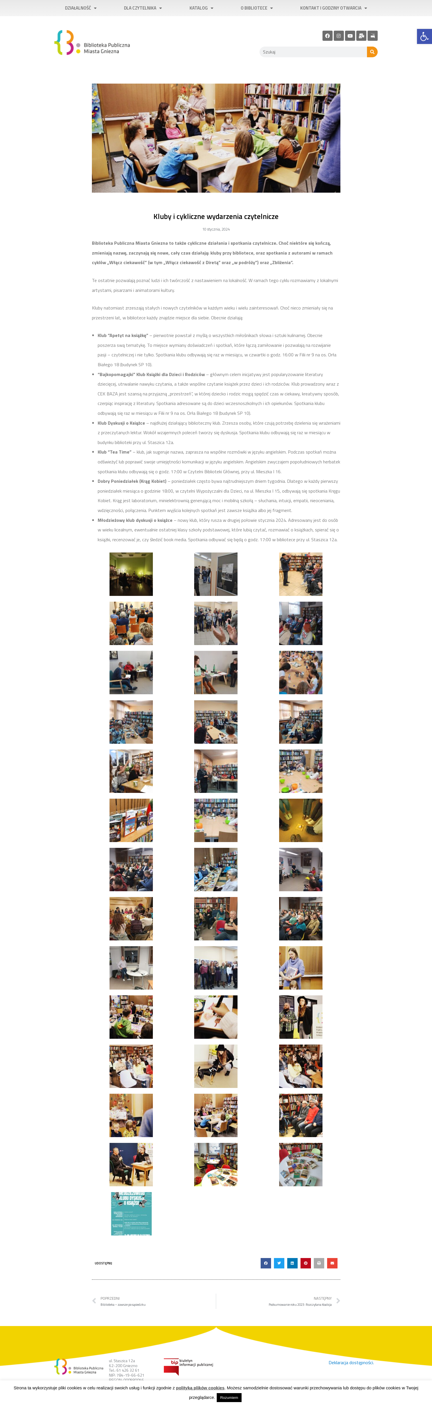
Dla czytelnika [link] (143, 8)
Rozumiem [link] (229, 1397)
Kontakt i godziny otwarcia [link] (333, 8)
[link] (424, 36)
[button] (266, 1263)
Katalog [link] (201, 8)
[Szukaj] (372, 52)
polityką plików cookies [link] (200, 1387)
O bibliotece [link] (257, 8)
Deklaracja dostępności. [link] (351, 1362)
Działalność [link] (81, 8)
